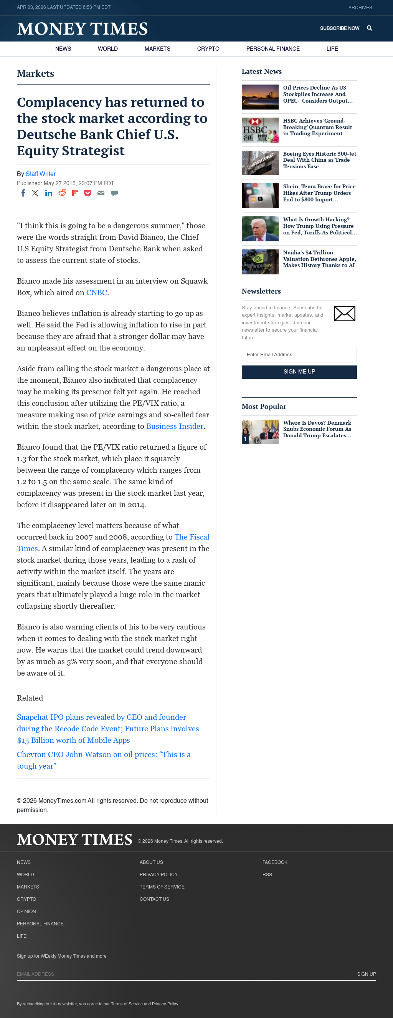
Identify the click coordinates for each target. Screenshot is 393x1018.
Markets (157, 49)
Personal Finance (273, 49)
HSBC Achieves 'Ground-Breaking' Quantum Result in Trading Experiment (317, 127)
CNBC (96, 292)
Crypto (208, 49)
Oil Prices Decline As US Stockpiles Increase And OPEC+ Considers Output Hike (315, 97)
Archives (360, 8)
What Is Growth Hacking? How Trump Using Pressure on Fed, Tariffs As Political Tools (318, 229)
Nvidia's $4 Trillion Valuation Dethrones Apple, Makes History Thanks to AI (319, 259)
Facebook (275, 862)
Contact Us (154, 899)
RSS (267, 875)
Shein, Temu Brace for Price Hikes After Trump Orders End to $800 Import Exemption (319, 196)
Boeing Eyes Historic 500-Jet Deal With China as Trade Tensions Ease (320, 160)
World (108, 49)
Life (332, 49)
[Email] (101, 193)
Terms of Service (162, 887)
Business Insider (174, 426)
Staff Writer (41, 174)
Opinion (26, 912)
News (63, 49)
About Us (151, 862)
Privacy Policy (159, 875)
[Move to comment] (114, 193)
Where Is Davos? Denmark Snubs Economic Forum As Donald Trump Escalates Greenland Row (317, 432)
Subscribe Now (339, 29)
